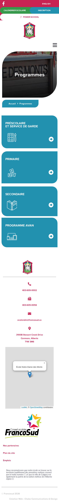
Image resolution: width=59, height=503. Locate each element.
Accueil (12, 103)
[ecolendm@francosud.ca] (29, 313)
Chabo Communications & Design (41, 498)
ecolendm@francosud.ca (29, 319)
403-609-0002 (29, 290)
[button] (54, 45)
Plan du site (9, 453)
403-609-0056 (29, 305)
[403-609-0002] (29, 284)
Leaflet (24, 407)
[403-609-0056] (29, 298)
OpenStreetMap (36, 407)
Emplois (7, 460)
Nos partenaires (11, 445)
